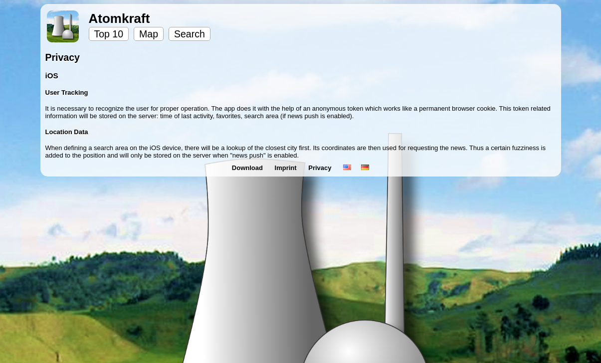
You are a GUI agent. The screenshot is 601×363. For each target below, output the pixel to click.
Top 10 (109, 33)
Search (189, 33)
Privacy (320, 168)
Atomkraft (119, 18)
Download (248, 168)
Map (148, 33)
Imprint (287, 168)
